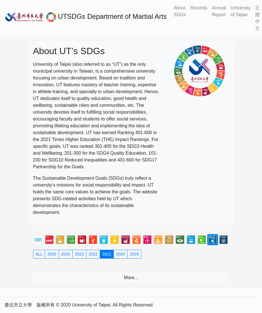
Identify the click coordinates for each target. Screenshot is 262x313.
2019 (134, 254)
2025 (51, 254)
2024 (65, 254)
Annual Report (219, 11)
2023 (79, 254)
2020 (120, 254)
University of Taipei (241, 11)
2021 (106, 254)
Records (198, 7)
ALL (39, 254)
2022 (93, 254)
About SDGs (180, 11)
